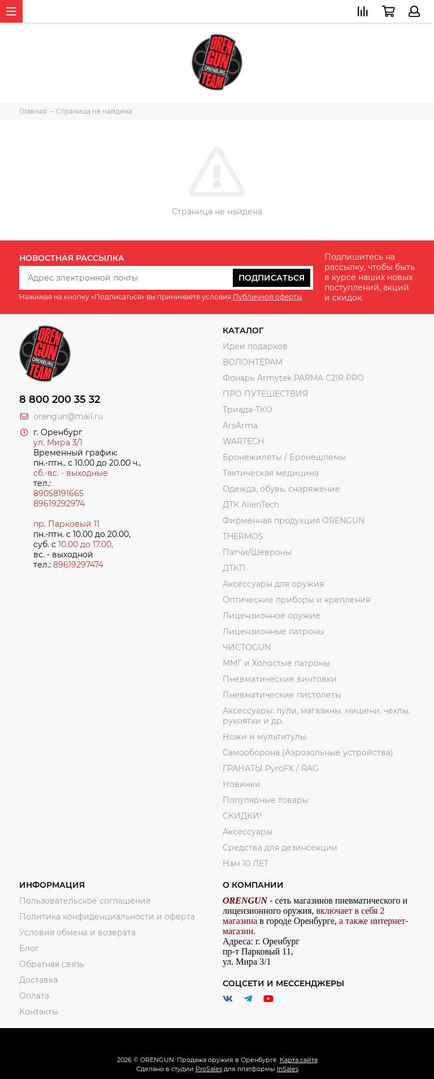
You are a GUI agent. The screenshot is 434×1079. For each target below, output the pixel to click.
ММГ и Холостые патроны (276, 663)
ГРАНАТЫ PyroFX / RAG (271, 768)
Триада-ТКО (247, 410)
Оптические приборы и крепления (296, 600)
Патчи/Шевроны (257, 552)
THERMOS (243, 536)
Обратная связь (51, 964)
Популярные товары (266, 800)
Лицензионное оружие (271, 616)
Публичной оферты (267, 297)
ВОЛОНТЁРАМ (253, 362)
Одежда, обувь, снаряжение (281, 489)
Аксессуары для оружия (273, 584)
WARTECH (243, 441)
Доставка (38, 980)
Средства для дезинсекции (280, 847)
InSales (287, 1069)
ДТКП (234, 568)
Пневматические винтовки (280, 679)
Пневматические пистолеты (282, 695)
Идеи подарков (255, 346)
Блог (29, 948)
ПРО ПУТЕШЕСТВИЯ (266, 394)
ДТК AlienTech (251, 505)
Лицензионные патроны (273, 631)
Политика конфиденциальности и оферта (107, 917)
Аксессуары (247, 832)
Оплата (34, 996)
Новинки (242, 784)
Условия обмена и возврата (77, 932)
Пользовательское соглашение (85, 901)
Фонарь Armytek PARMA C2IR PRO (293, 378)
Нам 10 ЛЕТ (245, 863)
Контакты (38, 1012)
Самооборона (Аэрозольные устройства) (308, 752)
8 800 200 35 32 (59, 399)
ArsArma (240, 425)
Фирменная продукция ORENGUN (293, 520)
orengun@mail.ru (68, 416)
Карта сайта (299, 1060)
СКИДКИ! (242, 816)
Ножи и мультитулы (264, 737)
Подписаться (271, 278)
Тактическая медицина (271, 473)
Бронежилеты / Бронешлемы (284, 457)
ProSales (209, 1069)
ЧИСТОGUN (247, 647)
